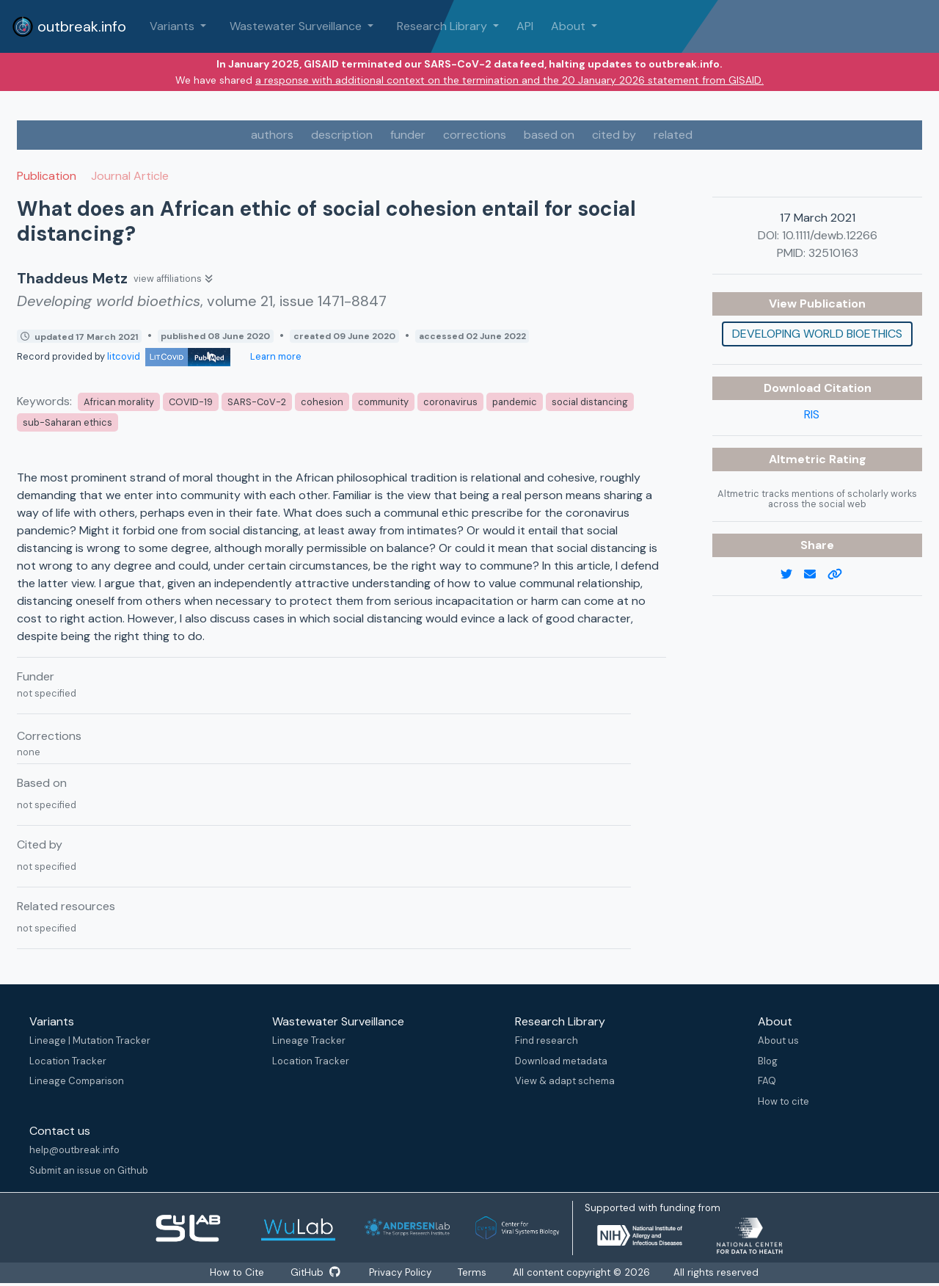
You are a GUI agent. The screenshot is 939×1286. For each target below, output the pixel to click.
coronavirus (450, 402)
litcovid (168, 356)
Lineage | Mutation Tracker (89, 1040)
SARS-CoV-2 (256, 402)
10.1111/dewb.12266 (829, 235)
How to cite (783, 1101)
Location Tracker (67, 1061)
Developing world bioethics (817, 333)
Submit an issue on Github (88, 1170)
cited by (614, 134)
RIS (811, 414)
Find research (546, 1040)
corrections (474, 134)
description (342, 134)
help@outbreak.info (74, 1150)
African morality (119, 402)
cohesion (322, 402)
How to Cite (235, 1272)
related (673, 134)
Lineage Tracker (309, 1040)
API (524, 26)
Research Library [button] (443, 26)
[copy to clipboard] (840, 575)
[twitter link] (792, 575)
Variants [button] (173, 26)
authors (272, 134)
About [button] (569, 26)
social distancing (590, 402)
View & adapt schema (565, 1081)
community (383, 402)
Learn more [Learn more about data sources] (275, 356)
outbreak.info (69, 26)
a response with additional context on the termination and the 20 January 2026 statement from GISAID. (509, 80)
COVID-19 (191, 402)
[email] (815, 575)
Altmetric (799, 459)
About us (778, 1040)
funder (407, 134)
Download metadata (561, 1061)
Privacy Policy (403, 1272)
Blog (768, 1061)
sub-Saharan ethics (67, 422)
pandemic (514, 402)
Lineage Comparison (76, 1081)
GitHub (315, 1272)
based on (549, 134)
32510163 (833, 253)
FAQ (767, 1081)
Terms (476, 1272)
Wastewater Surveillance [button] (297, 26)
